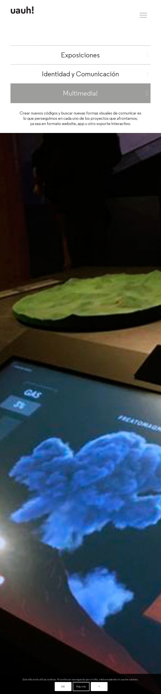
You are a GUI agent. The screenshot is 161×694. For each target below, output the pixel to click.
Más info (81, 686)
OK (63, 686)
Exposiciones (80, 55)
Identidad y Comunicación (80, 74)
